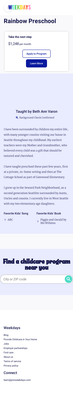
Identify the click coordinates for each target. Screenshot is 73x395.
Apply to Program (36, 53)
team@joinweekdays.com (17, 380)
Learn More (36, 63)
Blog (6, 335)
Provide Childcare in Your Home (20, 339)
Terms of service (12, 361)
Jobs (6, 343)
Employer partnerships (15, 348)
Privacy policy (11, 365)
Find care (8, 352)
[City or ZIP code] (36, 279)
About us (8, 356)
